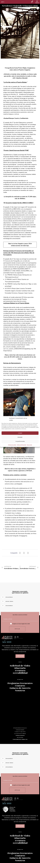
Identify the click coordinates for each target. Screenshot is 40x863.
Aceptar (20, 433)
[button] (20, 553)
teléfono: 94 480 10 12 (20, 735)
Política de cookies (12, 444)
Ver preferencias (20, 441)
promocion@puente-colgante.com (20, 739)
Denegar (20, 437)
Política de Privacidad (21, 444)
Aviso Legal (29, 444)
